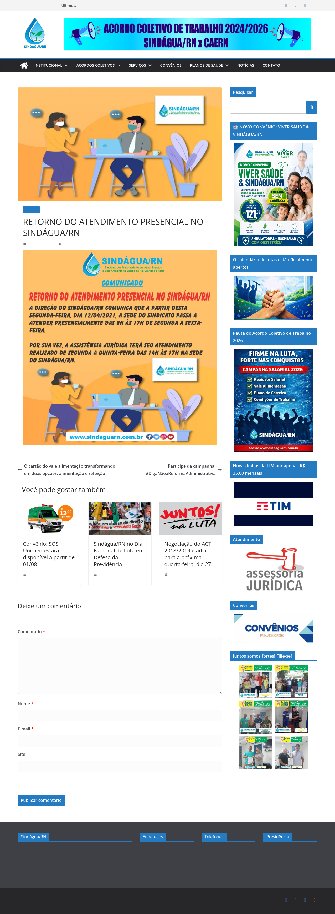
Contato (281, 65)
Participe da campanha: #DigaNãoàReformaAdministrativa (187, 470)
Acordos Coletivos (99, 65)
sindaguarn (71, 244)
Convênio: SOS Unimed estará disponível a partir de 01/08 (49, 551)
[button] (67, 65)
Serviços (143, 65)
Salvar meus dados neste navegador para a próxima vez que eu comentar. (97, 783)
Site (21, 754)
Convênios (178, 65)
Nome (25, 703)
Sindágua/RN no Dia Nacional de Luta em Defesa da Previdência (117, 551)
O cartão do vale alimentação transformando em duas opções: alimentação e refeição (64, 470)
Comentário (30, 631)
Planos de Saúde (214, 65)
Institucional (50, 65)
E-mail (25, 729)
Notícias (255, 65)
